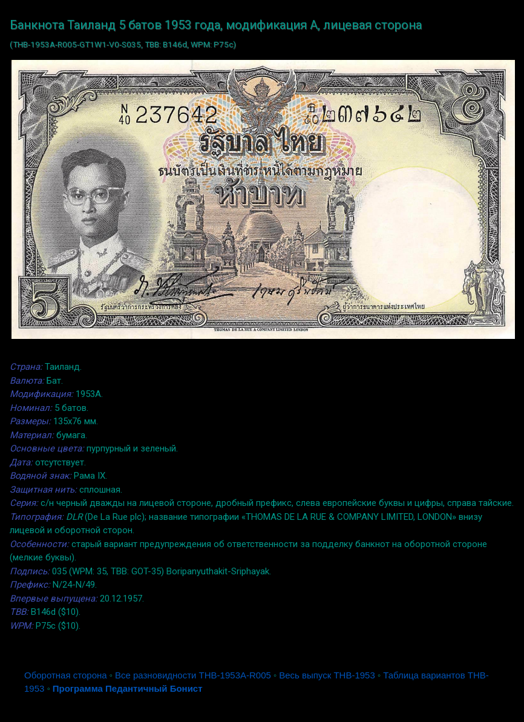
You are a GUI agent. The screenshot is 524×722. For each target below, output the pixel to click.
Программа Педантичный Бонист (128, 688)
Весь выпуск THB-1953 (327, 675)
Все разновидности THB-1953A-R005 (193, 675)
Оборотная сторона (65, 675)
